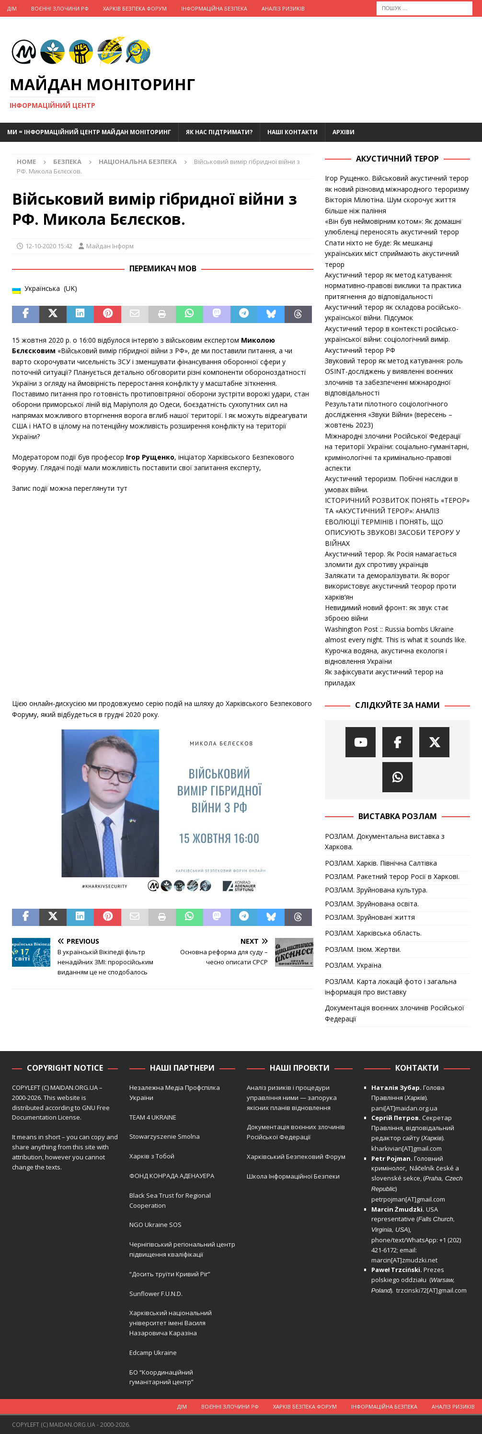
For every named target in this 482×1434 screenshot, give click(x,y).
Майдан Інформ (110, 246)
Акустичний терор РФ (360, 350)
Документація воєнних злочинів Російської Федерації (394, 1013)
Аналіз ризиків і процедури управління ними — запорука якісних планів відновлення (292, 1097)
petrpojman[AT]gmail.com (408, 1199)
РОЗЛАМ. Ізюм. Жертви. (363, 949)
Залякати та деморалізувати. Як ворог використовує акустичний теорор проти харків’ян (390, 586)
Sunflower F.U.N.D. (156, 1293)
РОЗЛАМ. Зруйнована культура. (376, 889)
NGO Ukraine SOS (155, 1224)
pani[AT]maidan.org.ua (404, 1108)
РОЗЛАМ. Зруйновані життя (370, 917)
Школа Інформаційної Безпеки (293, 1176)
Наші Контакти (292, 132)
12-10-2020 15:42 (48, 246)
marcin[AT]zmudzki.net (404, 1260)
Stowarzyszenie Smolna (164, 1136)
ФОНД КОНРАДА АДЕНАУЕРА (172, 1175)
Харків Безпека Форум (135, 8)
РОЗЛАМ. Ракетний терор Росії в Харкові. (392, 876)
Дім (12, 8)
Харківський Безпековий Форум (296, 1156)
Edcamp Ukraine (153, 1352)
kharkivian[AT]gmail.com (406, 1148)
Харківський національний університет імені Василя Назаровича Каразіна (170, 1322)
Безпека (67, 161)
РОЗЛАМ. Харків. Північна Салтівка (381, 862)
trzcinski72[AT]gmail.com (433, 1290)
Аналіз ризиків (283, 8)
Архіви (344, 132)
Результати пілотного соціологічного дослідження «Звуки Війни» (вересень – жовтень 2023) (388, 414)
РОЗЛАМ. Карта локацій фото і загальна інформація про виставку (391, 986)
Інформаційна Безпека (214, 8)
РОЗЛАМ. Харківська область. (373, 932)
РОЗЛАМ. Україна (353, 965)
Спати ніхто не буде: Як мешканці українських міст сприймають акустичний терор (392, 253)
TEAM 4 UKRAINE (152, 1117)
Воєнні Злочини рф (60, 8)
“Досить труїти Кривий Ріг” (169, 1274)
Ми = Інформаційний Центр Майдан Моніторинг (89, 132)
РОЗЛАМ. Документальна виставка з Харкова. (385, 841)
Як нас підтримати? (219, 132)
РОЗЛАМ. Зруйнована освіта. (372, 903)
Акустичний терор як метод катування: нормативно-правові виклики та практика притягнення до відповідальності (393, 285)
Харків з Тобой (151, 1156)
